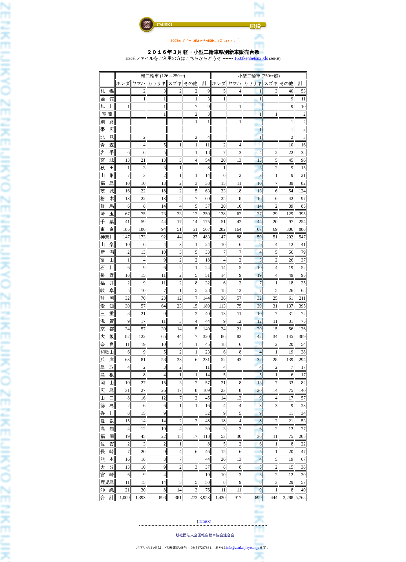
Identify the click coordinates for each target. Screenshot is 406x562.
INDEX (204, 521)
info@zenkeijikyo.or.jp (242, 548)
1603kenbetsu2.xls (251, 58)
